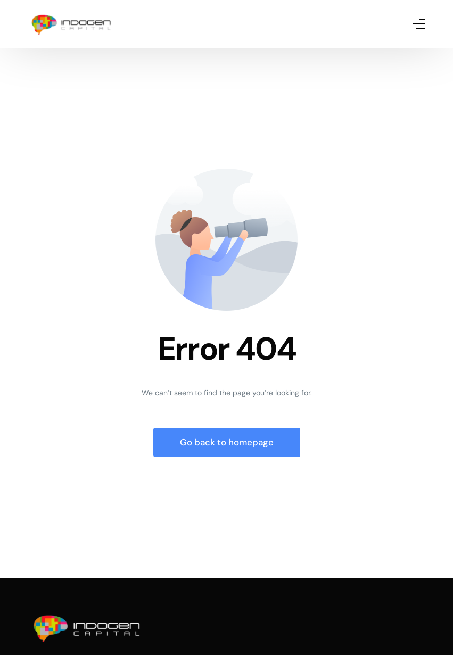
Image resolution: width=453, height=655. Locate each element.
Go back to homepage (227, 442)
